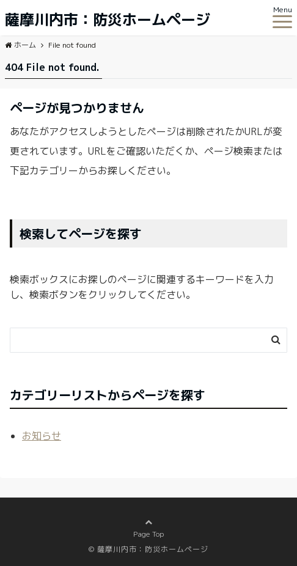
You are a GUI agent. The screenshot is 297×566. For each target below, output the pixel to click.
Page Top (148, 534)
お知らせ (41, 436)
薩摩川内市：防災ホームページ (107, 19)
